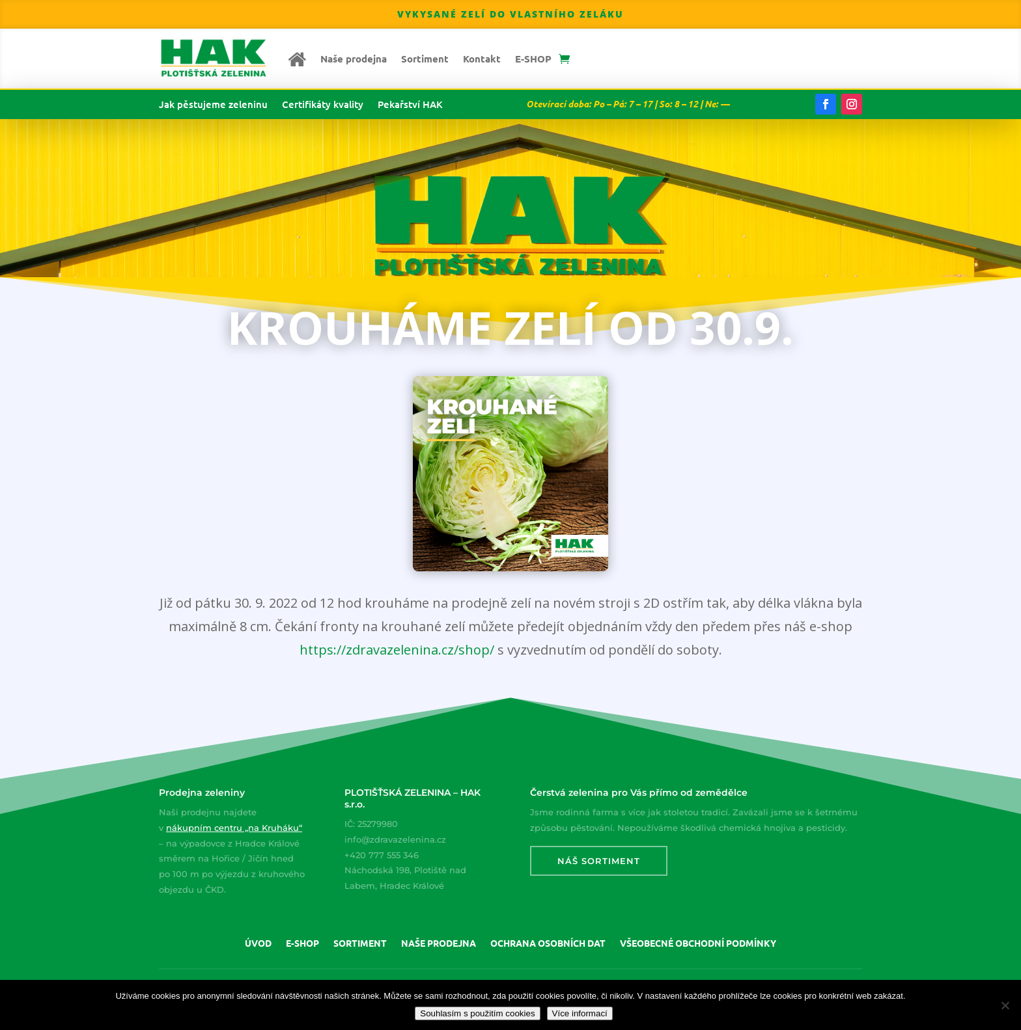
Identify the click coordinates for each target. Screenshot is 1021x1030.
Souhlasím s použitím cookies (477, 1013)
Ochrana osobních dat (548, 943)
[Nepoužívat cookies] (1004, 1005)
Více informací (580, 1013)
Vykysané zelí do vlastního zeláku (510, 14)
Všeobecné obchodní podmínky (698, 943)
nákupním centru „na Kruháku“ (234, 827)
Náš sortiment (598, 861)
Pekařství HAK (410, 105)
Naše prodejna (353, 58)
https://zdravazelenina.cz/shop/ (397, 649)
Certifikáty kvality (322, 105)
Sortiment (425, 58)
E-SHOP (533, 58)
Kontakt (482, 58)
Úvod (258, 943)
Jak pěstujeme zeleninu (213, 105)
